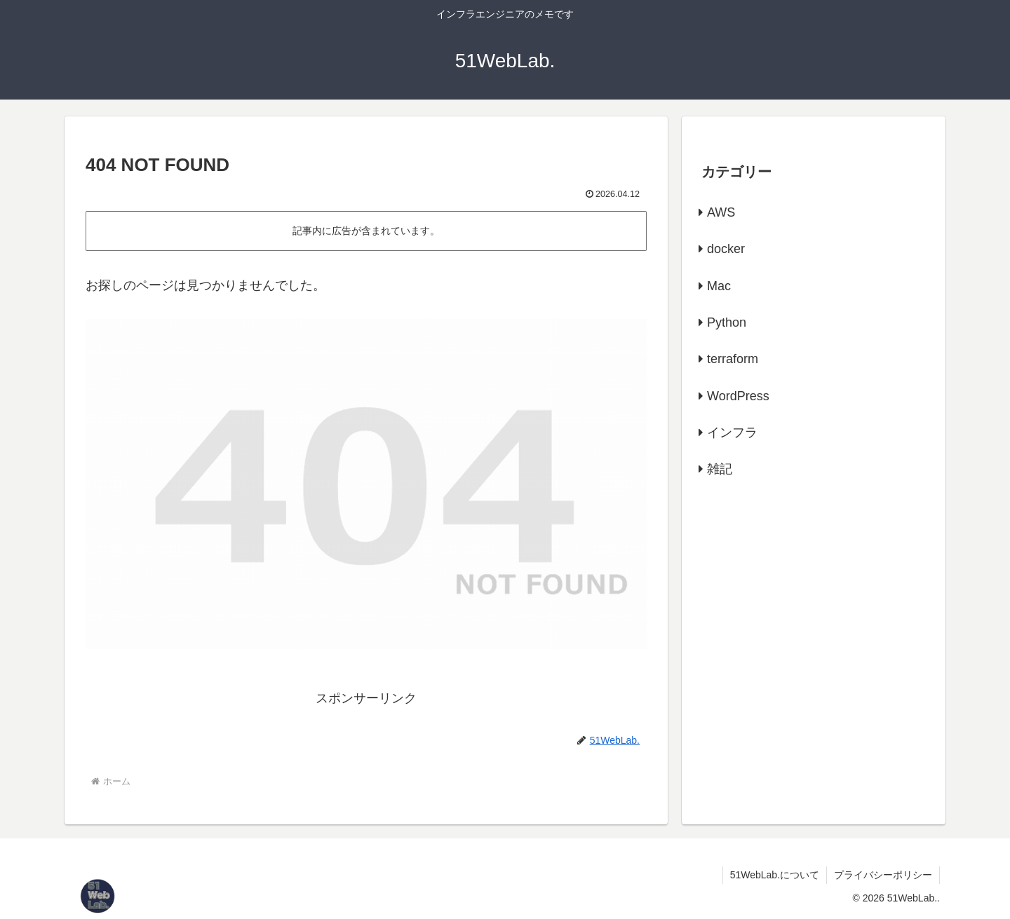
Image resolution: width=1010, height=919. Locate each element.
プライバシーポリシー (883, 874)
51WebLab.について (774, 874)
